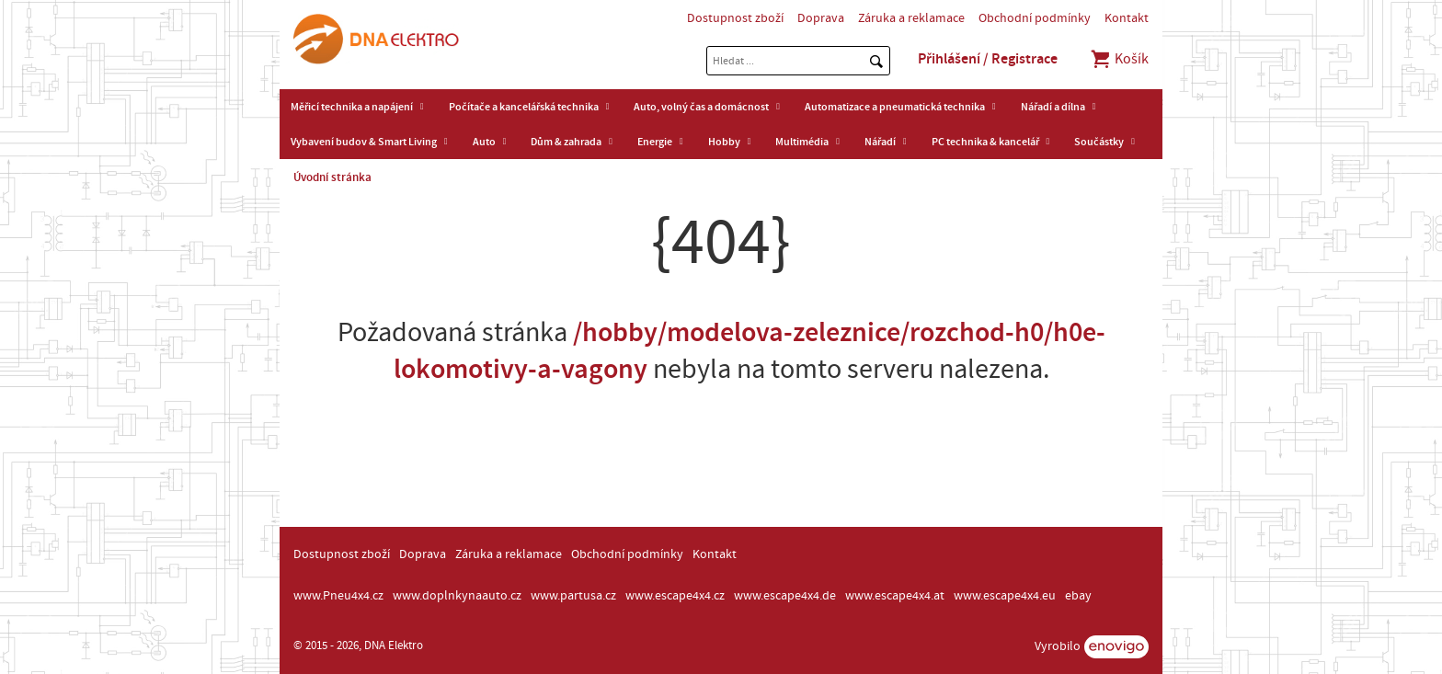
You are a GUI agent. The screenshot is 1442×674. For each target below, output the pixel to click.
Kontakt (1126, 18)
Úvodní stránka (332, 177)
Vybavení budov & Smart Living (364, 141)
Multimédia (802, 141)
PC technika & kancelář (985, 141)
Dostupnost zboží (735, 18)
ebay (1078, 595)
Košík (1119, 59)
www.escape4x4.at (894, 595)
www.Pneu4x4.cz (338, 595)
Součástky (1099, 141)
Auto (484, 141)
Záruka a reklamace (911, 18)
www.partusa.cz (573, 595)
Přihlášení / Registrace (988, 59)
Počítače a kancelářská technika (524, 106)
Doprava (820, 18)
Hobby (724, 141)
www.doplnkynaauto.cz (457, 595)
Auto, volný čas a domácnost (701, 106)
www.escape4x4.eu (1005, 595)
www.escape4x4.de (785, 595)
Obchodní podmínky (1034, 18)
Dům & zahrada (566, 141)
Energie (654, 141)
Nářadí (880, 141)
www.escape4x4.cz (675, 595)
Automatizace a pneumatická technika (895, 106)
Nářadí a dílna (1053, 106)
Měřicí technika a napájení (352, 106)
